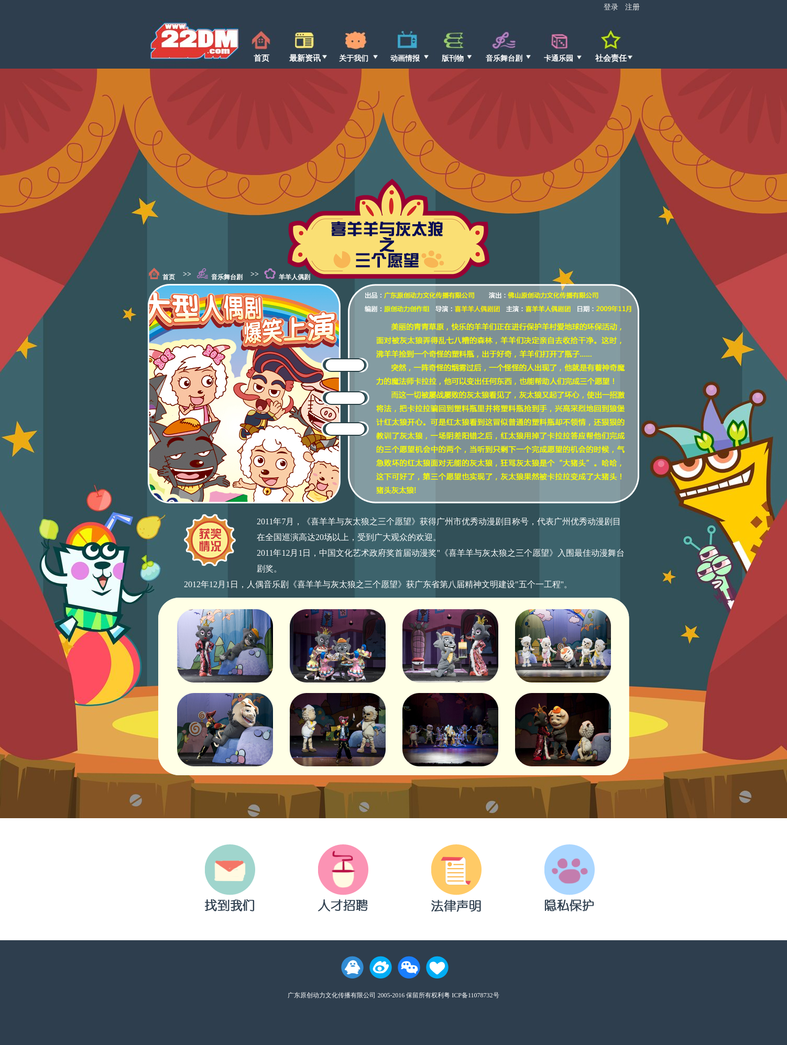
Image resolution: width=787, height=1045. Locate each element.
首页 (261, 58)
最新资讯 (305, 58)
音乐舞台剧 (227, 277)
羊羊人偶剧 (294, 277)
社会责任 (611, 58)
